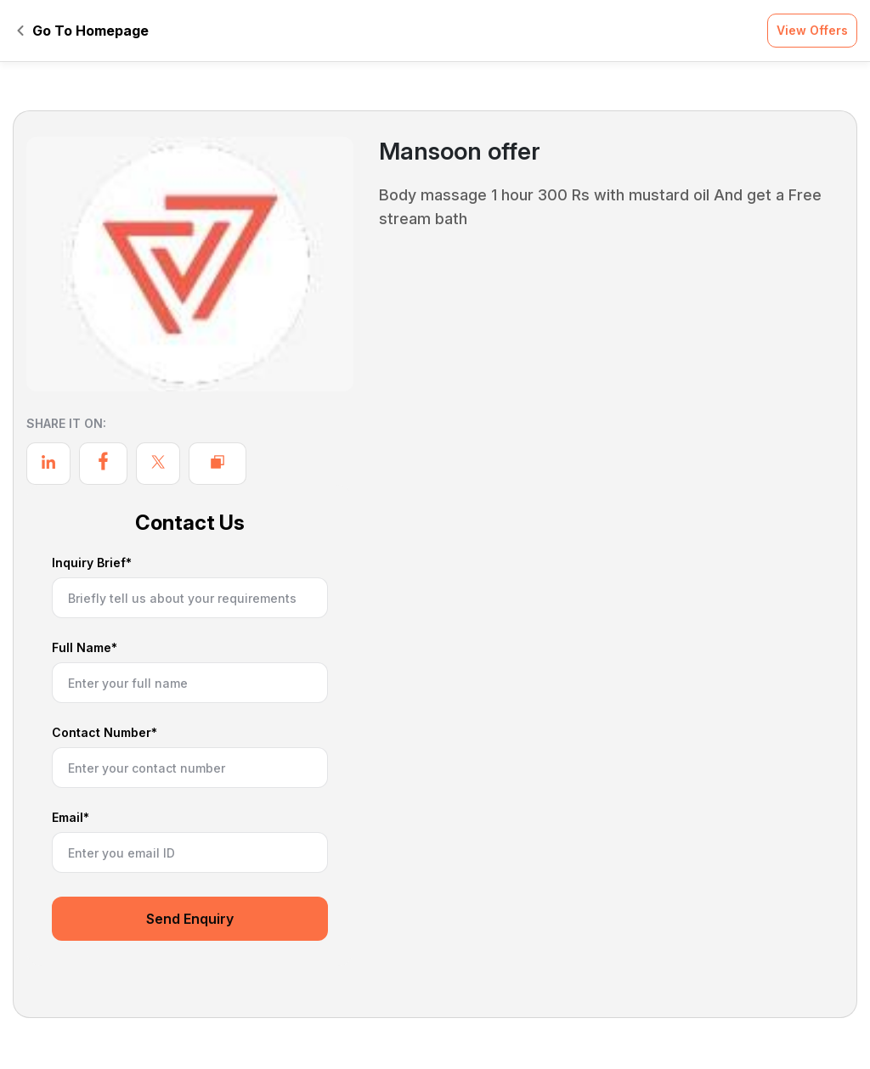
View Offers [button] (812, 30)
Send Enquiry (190, 918)
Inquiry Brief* (92, 563)
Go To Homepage (83, 30)
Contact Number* (104, 733)
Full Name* (84, 648)
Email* (70, 818)
